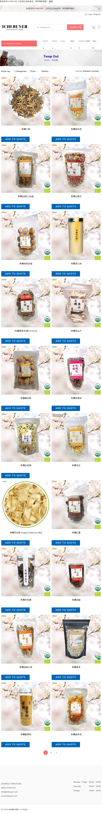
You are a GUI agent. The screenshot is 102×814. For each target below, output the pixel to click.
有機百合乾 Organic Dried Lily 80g (26, 526)
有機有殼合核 (25, 257)
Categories (20, 64)
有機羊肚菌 (25, 593)
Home (46, 53)
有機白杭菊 (25, 459)
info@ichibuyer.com (9, 785)
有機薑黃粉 (25, 729)
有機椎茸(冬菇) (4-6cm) (26, 324)
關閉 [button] (51, 1)
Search (74, 21)
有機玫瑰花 (76, 391)
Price (34, 64)
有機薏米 (76, 661)
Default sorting (90, 64)
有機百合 (76, 459)
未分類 (55, 53)
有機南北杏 (76, 122)
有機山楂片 (76, 190)
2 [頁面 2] (51, 746)
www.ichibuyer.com (9, 789)
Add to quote (15, 132)
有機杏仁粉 (76, 257)
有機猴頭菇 (25, 391)
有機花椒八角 (25, 661)
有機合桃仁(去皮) (26, 190)
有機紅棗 (76, 526)
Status (46, 64)
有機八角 (25, 122)
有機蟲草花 (76, 730)
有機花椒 (76, 593)
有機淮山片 (76, 324)
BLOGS (63, 35)
